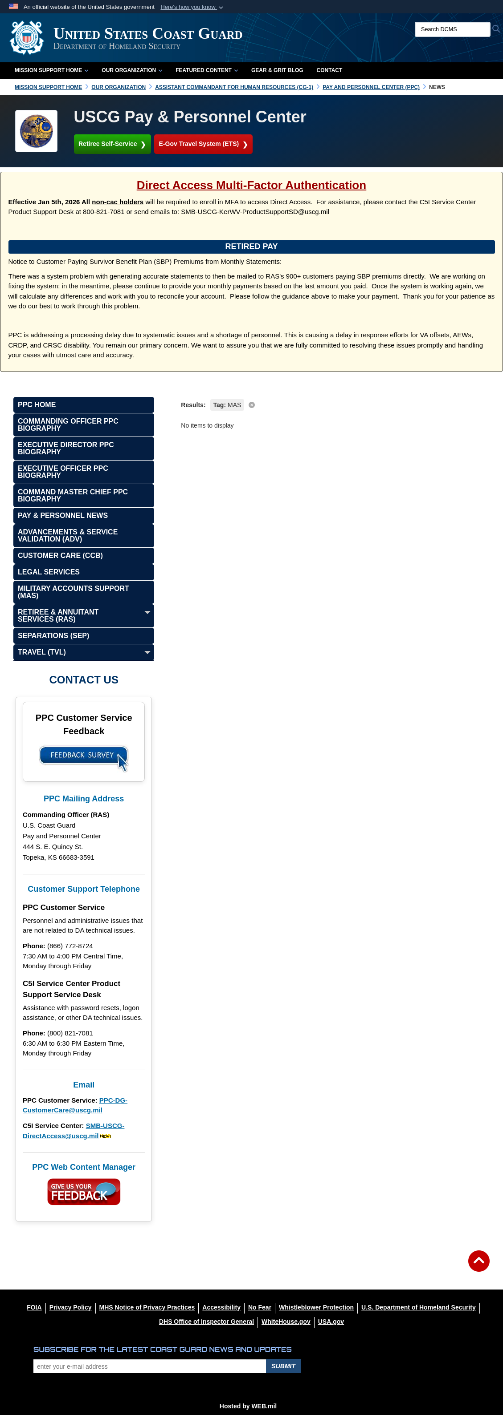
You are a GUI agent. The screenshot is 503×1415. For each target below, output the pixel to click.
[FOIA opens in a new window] (34, 1307)
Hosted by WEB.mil (248, 1406)
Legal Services (49, 572)
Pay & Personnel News (63, 515)
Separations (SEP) (53, 635)
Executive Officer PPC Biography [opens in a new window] (63, 472)
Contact (330, 70)
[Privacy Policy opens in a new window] (70, 1307)
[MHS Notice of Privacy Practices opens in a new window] (147, 1307)
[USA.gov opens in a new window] (331, 1321)
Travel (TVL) (42, 652)
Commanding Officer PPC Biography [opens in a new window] (68, 424)
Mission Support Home (51, 70)
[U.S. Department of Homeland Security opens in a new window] (418, 1307)
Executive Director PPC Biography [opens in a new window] (66, 448)
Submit (283, 1366)
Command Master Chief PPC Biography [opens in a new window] (73, 495)
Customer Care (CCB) (60, 555)
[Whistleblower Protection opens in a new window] (316, 1307)
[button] (192, 7)
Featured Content (207, 70)
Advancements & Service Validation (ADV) (68, 535)
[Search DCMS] (453, 29)
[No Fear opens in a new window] (259, 1307)
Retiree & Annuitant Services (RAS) (58, 615)
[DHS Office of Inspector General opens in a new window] (206, 1321)
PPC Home (37, 404)
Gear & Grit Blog (277, 70)
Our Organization (132, 70)
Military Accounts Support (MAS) (73, 592)
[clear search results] (335, 404)
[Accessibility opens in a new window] (221, 1307)
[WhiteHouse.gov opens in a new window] (286, 1321)
